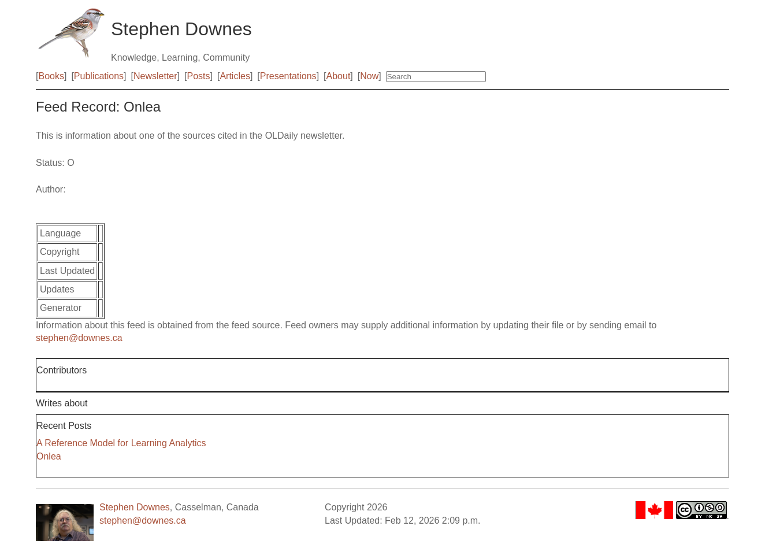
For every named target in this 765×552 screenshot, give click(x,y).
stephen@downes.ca (79, 338)
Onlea (48, 456)
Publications (99, 76)
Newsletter (155, 76)
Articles (235, 76)
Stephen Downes (134, 507)
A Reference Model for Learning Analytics (121, 443)
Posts (198, 76)
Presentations (288, 76)
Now (369, 76)
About (338, 76)
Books (51, 76)
